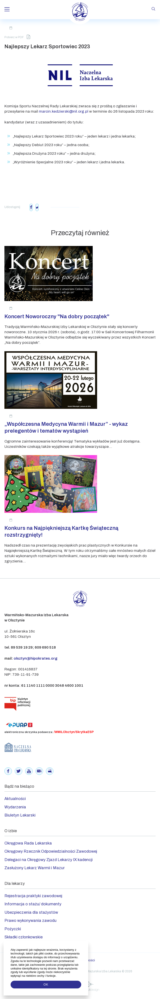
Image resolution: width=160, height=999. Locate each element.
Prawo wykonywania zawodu (30, 920)
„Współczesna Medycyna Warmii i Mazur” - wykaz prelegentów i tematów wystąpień (66, 427)
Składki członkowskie (23, 937)
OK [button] (45, 984)
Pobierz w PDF (17, 37)
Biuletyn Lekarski (20, 815)
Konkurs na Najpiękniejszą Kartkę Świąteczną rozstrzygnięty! (61, 531)
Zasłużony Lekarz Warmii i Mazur (34, 868)
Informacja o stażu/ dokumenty (32, 904)
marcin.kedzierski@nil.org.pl (63, 111)
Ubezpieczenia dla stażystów (31, 912)
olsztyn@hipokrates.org (35, 658)
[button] (56, 976)
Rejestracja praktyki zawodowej (33, 896)
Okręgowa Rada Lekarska (28, 843)
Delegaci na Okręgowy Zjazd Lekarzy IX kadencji (48, 860)
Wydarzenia (15, 807)
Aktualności (15, 798)
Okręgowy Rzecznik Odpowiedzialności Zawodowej (50, 851)
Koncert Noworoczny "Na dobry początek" (56, 316)
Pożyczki (12, 929)
